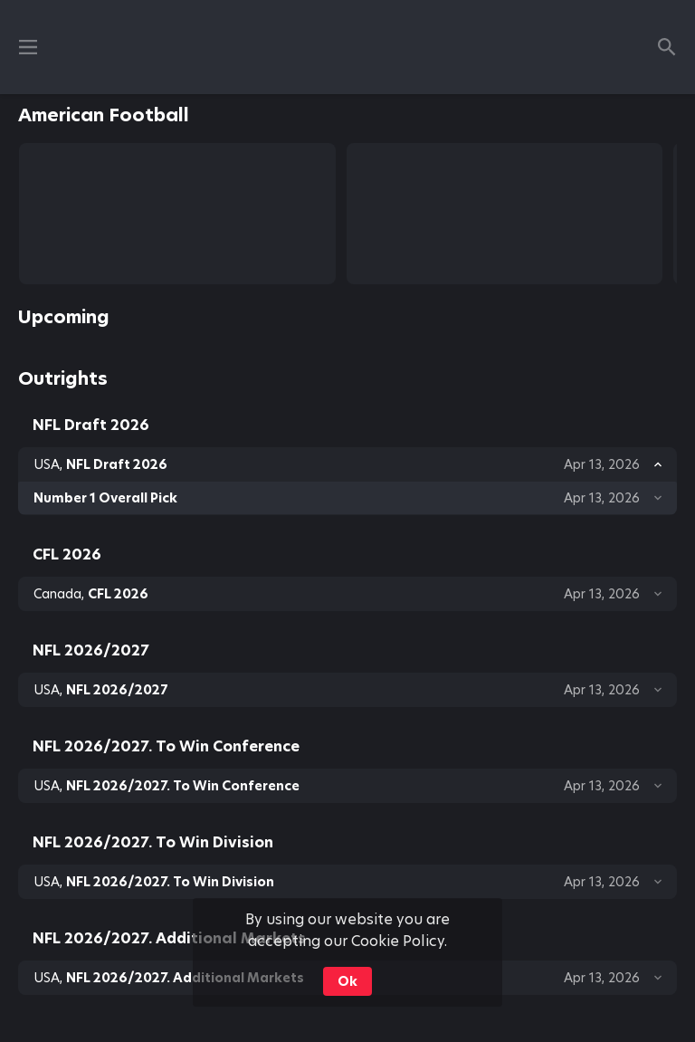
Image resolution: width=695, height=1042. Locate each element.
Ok (347, 981)
